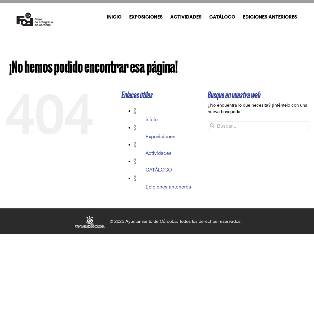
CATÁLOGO (159, 169)
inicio (152, 119)
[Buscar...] (258, 125)
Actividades (159, 153)
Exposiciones (160, 136)
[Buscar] (212, 125)
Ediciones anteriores (168, 186)
